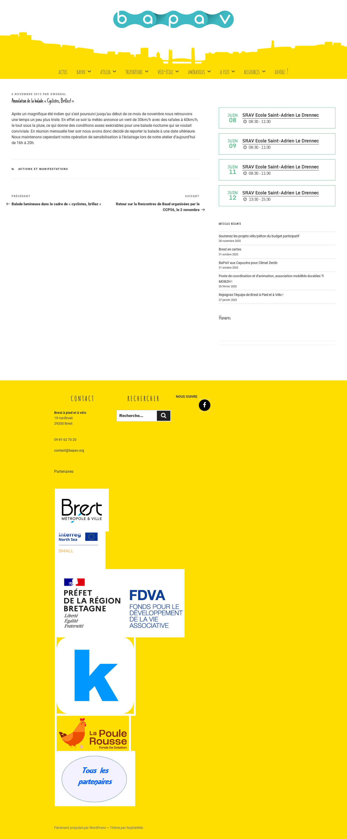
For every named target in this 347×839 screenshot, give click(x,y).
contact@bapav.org (69, 450)
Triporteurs (137, 71)
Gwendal (58, 94)
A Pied (228, 71)
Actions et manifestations (43, 169)
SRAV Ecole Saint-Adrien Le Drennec (280, 115)
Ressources (255, 71)
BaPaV (84, 71)
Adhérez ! (281, 71)
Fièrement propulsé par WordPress (80, 828)
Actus (63, 71)
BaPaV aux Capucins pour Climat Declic (248, 263)
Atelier (108, 71)
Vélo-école (169, 71)
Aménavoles (200, 71)
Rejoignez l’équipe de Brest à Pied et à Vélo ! (251, 295)
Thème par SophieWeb (126, 828)
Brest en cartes (230, 249)
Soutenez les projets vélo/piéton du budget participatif (259, 236)
